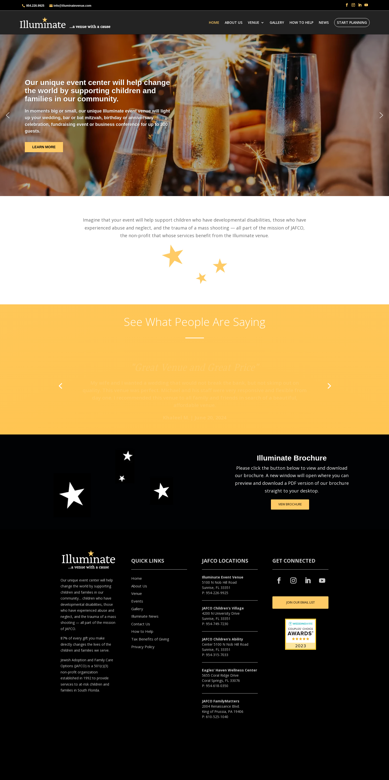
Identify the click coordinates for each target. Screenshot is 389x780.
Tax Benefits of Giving (150, 638)
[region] (194, 115)
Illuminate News (145, 616)
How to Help (142, 631)
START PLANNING (352, 22)
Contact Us (140, 623)
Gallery (277, 22)
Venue (253, 22)
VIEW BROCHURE (290, 504)
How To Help (301, 22)
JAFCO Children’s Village (223, 608)
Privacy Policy (143, 646)
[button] (8, 115)
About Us (233, 22)
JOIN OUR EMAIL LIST (300, 602)
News (324, 22)
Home (214, 22)
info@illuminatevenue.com (72, 5)
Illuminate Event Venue (222, 577)
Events (137, 601)
